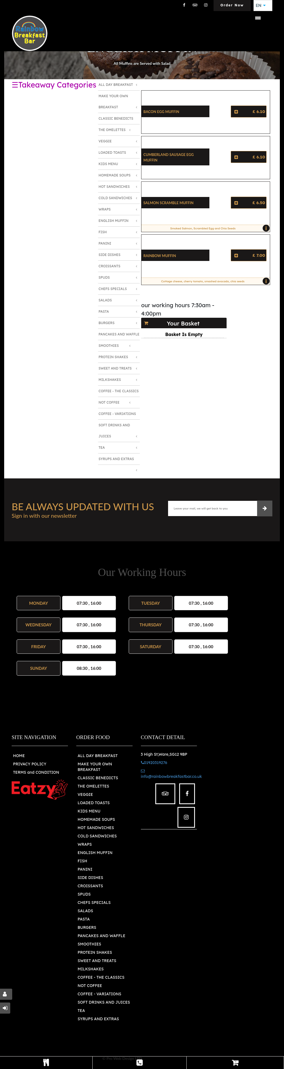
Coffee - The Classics (118, 391)
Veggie (104, 141)
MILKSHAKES (91, 969)
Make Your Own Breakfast (113, 101)
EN (261, 5)
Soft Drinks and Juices (114, 430)
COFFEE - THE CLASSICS (101, 977)
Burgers (106, 323)
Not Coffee (109, 402)
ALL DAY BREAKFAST (98, 755)
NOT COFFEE (90, 985)
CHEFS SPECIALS (94, 902)
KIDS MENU (89, 811)
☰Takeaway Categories (54, 84)
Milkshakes (109, 380)
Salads (105, 300)
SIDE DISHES (90, 877)
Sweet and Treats (115, 368)
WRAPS (85, 844)
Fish (102, 232)
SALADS (85, 910)
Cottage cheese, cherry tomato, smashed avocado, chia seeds (214, 281)
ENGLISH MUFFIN (95, 852)
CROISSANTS (90, 885)
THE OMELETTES (93, 786)
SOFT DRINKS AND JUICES (104, 1002)
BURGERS (87, 927)
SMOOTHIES (89, 944)
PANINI (85, 869)
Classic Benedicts (115, 118)
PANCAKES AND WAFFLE (101, 935)
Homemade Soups (114, 175)
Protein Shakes (113, 357)
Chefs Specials (112, 289)
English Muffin (113, 221)
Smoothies (108, 345)
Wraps (104, 209)
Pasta (103, 311)
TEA (81, 1010)
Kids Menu (108, 164)
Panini (104, 243)
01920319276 (154, 762)
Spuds (104, 277)
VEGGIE (85, 794)
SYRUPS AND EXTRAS (98, 1018)
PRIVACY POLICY (29, 764)
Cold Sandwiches (115, 198)
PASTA (84, 919)
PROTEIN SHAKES (95, 952)
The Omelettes (112, 130)
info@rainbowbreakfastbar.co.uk (171, 774)
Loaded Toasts (112, 152)
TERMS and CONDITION (36, 772)
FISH (82, 860)
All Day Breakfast (115, 85)
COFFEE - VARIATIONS (99, 993)
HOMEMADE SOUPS (96, 819)
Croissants (109, 266)
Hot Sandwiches (114, 186)
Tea (101, 447)
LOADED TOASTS (94, 802)
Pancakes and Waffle (118, 334)
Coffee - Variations (117, 414)
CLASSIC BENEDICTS (98, 777)
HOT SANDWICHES (96, 827)
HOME (19, 755)
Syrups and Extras (116, 459)
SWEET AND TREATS (97, 960)
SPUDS (84, 894)
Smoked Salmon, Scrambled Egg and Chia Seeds (218, 228)
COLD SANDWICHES (97, 836)
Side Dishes (109, 255)
